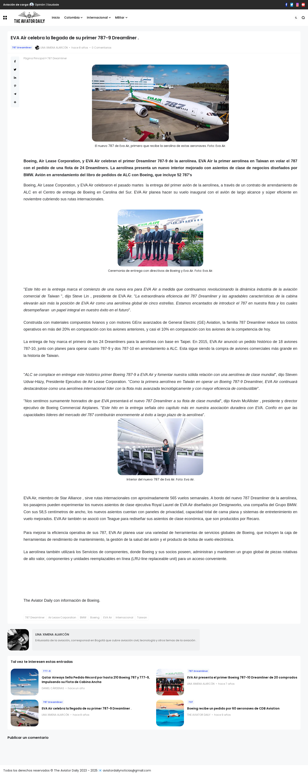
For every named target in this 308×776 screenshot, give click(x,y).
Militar (119, 17)
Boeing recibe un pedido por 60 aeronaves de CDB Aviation (233, 708)
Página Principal (34, 58)
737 (190, 702)
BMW (83, 617)
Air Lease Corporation (62, 617)
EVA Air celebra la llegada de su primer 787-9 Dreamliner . (87, 708)
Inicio (56, 17)
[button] (5, 17)
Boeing (94, 617)
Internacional (97, 17)
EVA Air (107, 617)
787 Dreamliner (22, 47)
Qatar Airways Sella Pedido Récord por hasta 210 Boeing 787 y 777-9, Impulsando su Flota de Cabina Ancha (96, 679)
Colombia (72, 17)
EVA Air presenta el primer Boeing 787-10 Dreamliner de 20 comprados (242, 677)
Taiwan (142, 617)
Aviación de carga (15, 4)
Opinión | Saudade (47, 4)
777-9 (46, 671)
